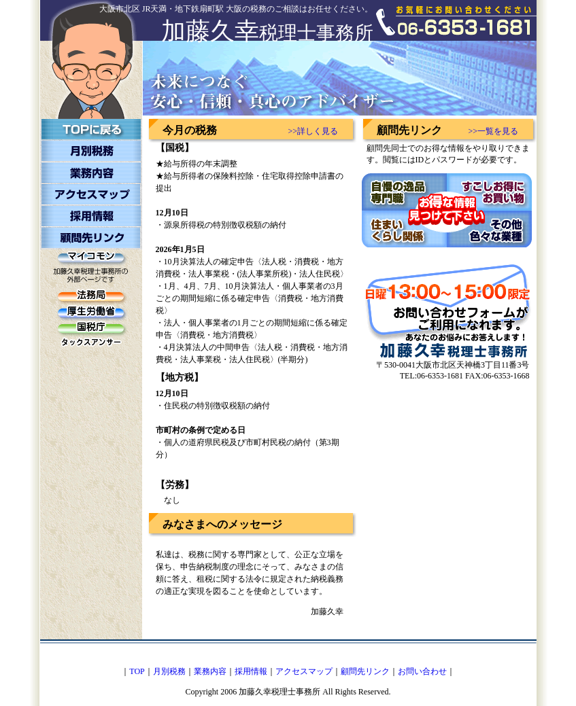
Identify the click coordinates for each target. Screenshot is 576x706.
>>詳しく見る (313, 131)
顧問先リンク (365, 671)
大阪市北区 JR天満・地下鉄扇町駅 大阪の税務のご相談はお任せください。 (236, 9)
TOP (136, 671)
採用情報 (251, 671)
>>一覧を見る (494, 131)
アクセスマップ (304, 671)
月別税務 (169, 671)
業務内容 (210, 671)
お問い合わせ (422, 671)
